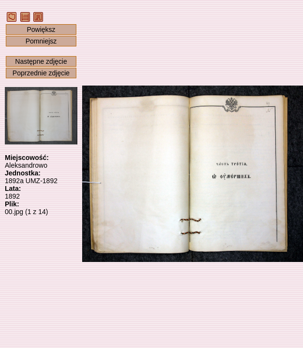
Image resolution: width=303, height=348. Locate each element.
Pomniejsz (41, 41)
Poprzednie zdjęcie (41, 73)
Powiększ (41, 29)
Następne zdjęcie (41, 61)
